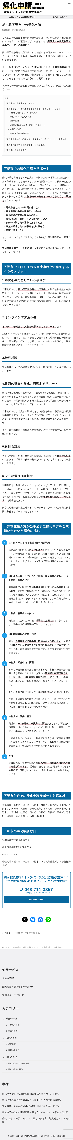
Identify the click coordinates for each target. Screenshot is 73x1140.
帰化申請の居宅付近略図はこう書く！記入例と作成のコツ (31, 1100)
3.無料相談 (14, 121)
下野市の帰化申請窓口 (17, 150)
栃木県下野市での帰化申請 (52, 947)
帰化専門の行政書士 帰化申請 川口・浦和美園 (43, 1136)
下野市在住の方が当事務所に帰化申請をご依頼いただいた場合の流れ (38, 139)
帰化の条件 (11, 1057)
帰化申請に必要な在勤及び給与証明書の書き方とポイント (31, 1106)
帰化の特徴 (11, 1018)
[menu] (69, 3)
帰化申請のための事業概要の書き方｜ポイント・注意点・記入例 (35, 1112)
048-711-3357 (38, 889)
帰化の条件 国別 (15, 1069)
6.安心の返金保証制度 (19, 133)
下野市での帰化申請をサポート (21, 103)
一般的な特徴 (13, 1025)
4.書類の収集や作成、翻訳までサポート (27, 125)
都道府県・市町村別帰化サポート (16, 30)
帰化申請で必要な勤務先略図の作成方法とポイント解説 (30, 1094)
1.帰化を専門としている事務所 (23, 113)
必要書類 (12, 1044)
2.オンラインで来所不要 (20, 117)
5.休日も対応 (15, 129)
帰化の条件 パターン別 (18, 1063)
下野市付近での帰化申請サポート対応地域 (26, 145)
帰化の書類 (11, 1038)
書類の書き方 (13, 1050)
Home (4, 947)
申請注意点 (13, 1031)
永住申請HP (8, 978)
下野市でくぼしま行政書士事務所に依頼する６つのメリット (34, 109)
